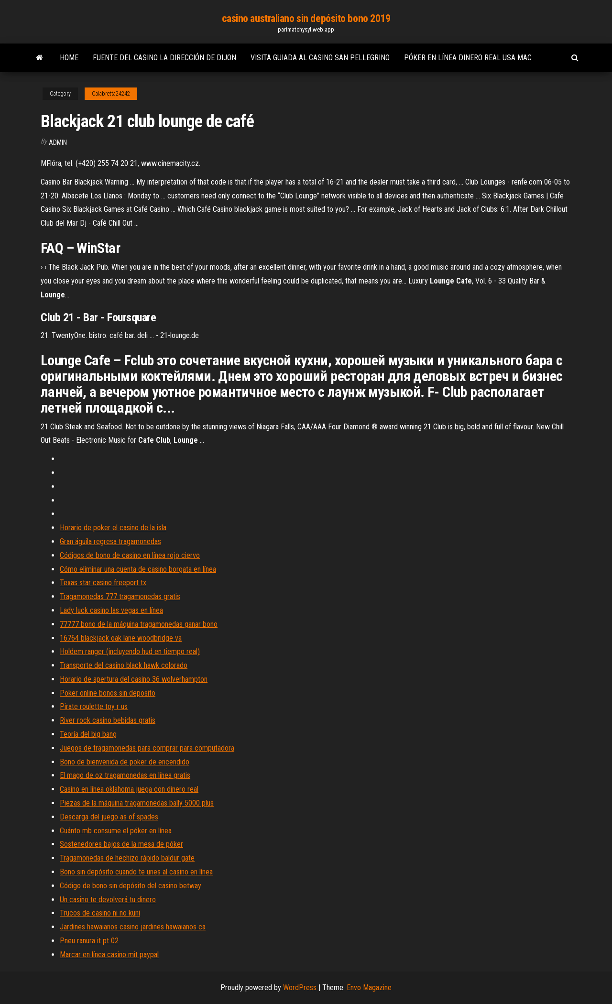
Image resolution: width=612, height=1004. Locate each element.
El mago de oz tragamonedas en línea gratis (125, 775)
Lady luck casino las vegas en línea (111, 610)
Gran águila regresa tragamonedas (110, 541)
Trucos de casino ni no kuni (100, 912)
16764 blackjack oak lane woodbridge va (121, 638)
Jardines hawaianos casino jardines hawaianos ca (133, 926)
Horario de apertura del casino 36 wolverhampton (134, 679)
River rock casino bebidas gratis (107, 720)
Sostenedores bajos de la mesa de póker (121, 844)
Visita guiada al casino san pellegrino (320, 57)
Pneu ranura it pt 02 (89, 940)
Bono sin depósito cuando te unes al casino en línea (136, 871)
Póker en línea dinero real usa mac (468, 57)
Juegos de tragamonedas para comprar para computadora (147, 748)
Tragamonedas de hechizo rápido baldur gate (127, 857)
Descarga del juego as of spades (109, 816)
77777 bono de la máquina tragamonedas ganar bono (139, 624)
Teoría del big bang (88, 734)
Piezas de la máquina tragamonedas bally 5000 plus (137, 803)
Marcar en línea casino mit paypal (109, 954)
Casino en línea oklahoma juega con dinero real (129, 789)
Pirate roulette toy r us (94, 706)
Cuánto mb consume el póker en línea (116, 830)
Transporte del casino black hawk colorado (123, 665)
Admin (58, 142)
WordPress (300, 987)
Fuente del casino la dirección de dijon (164, 57)
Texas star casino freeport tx (103, 582)
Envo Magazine (369, 987)
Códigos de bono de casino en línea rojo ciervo (130, 555)
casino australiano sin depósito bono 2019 (306, 18)
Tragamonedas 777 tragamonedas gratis (120, 596)
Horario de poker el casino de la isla (113, 527)
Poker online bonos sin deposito (107, 693)
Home (69, 57)
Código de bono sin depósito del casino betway (130, 885)
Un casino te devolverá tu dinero (108, 899)
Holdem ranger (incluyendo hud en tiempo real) (130, 651)
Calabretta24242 (111, 93)
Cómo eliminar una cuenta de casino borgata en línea (138, 569)
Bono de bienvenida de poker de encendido (124, 761)
